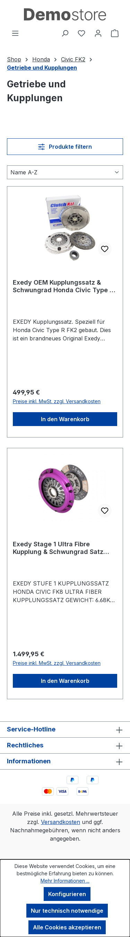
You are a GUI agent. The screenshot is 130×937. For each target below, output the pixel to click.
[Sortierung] (65, 172)
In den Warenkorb (65, 419)
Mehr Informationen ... (65, 881)
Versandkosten (60, 821)
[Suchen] (65, 33)
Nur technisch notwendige (67, 910)
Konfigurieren (67, 894)
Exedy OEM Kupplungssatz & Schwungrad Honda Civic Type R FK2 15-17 (63, 286)
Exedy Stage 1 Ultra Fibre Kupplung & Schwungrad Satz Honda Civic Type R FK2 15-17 (58, 548)
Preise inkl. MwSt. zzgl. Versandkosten (57, 401)
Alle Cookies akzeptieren (67, 927)
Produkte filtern (65, 146)
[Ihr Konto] (98, 33)
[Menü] (15, 33)
